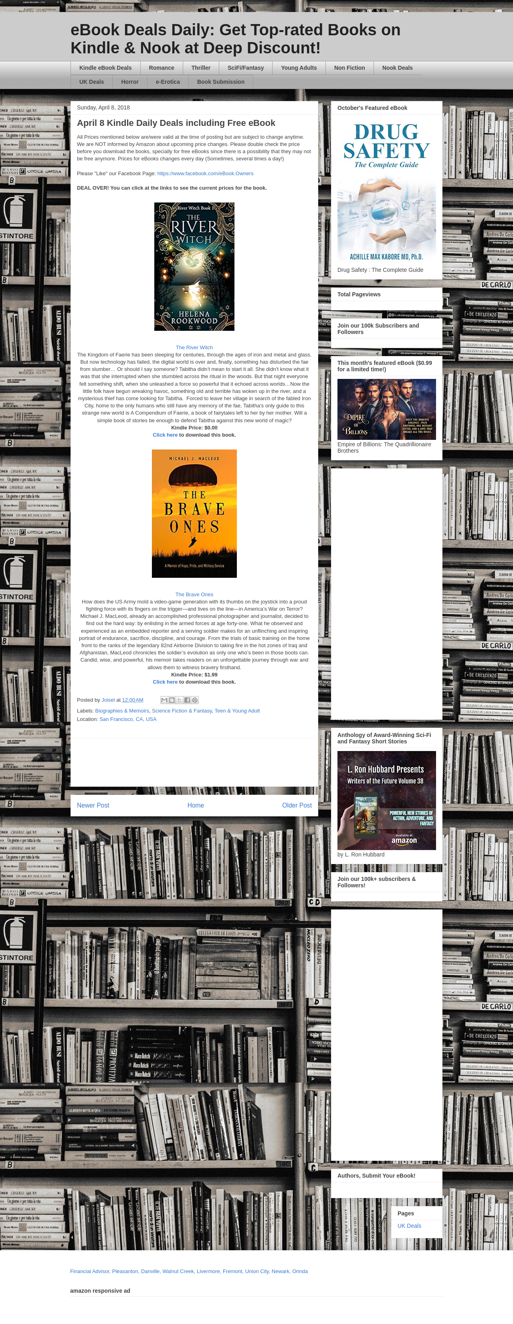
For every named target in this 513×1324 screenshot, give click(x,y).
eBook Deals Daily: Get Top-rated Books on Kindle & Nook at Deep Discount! (236, 39)
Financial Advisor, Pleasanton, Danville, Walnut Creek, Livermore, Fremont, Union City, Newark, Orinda (189, 1271)
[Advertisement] (271, 762)
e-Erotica (168, 82)
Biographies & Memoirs (122, 711)
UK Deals (91, 82)
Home (196, 805)
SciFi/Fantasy (246, 68)
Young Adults (299, 68)
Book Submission (220, 82)
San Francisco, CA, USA (127, 719)
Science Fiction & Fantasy (182, 711)
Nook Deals (397, 68)
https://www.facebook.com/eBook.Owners (206, 173)
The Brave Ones (195, 594)
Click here (165, 435)
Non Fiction (349, 68)
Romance (161, 68)
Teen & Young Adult (237, 711)
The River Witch (194, 347)
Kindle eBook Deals (105, 68)
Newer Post (93, 805)
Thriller (201, 68)
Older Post (297, 805)
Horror (130, 82)
